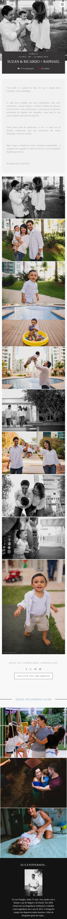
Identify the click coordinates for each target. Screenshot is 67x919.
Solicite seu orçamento (33, 676)
